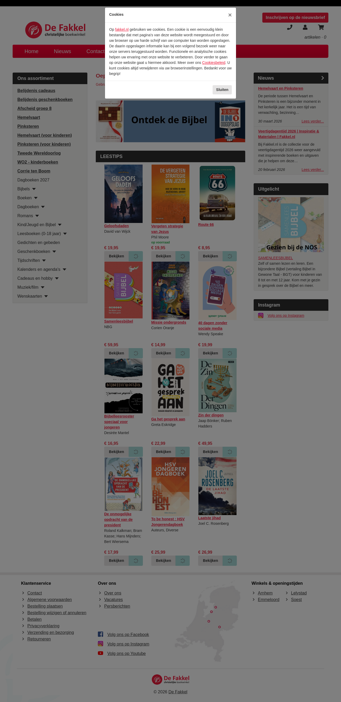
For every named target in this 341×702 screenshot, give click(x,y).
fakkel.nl (122, 29)
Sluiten (222, 90)
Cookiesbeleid (213, 62)
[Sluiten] (230, 15)
